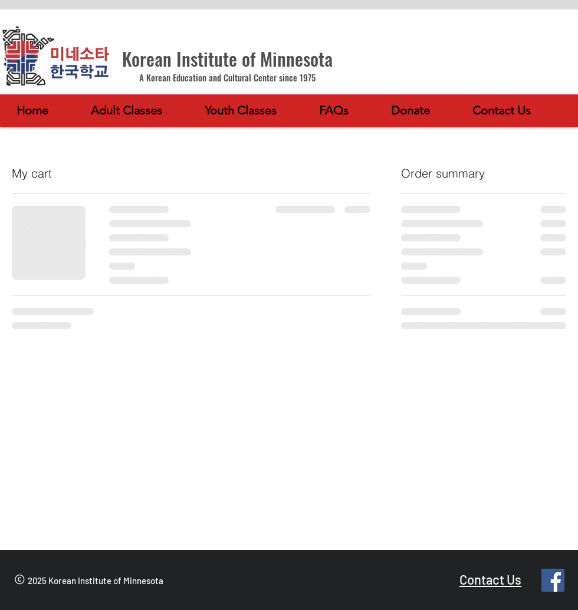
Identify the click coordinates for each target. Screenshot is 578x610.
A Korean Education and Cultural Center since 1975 (227, 77)
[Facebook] (552, 580)
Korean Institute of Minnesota (227, 58)
